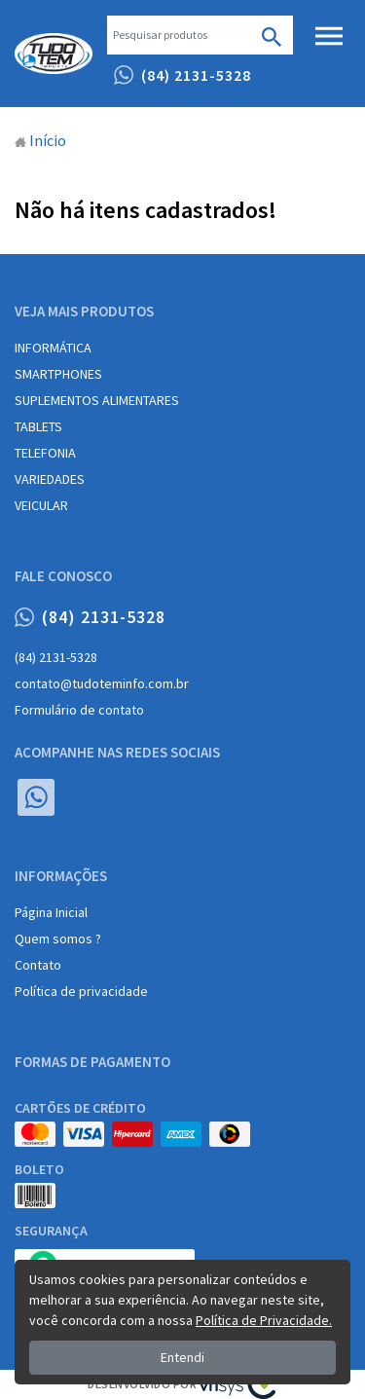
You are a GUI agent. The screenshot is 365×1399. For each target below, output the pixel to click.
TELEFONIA (45, 452)
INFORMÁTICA (53, 347)
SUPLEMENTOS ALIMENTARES (97, 400)
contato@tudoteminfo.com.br (102, 683)
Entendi (182, 1357)
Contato (38, 965)
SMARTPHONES (58, 374)
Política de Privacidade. (264, 1320)
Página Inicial (51, 912)
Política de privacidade (81, 991)
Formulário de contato (79, 709)
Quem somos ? (58, 938)
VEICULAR (41, 505)
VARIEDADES (50, 479)
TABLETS (38, 426)
